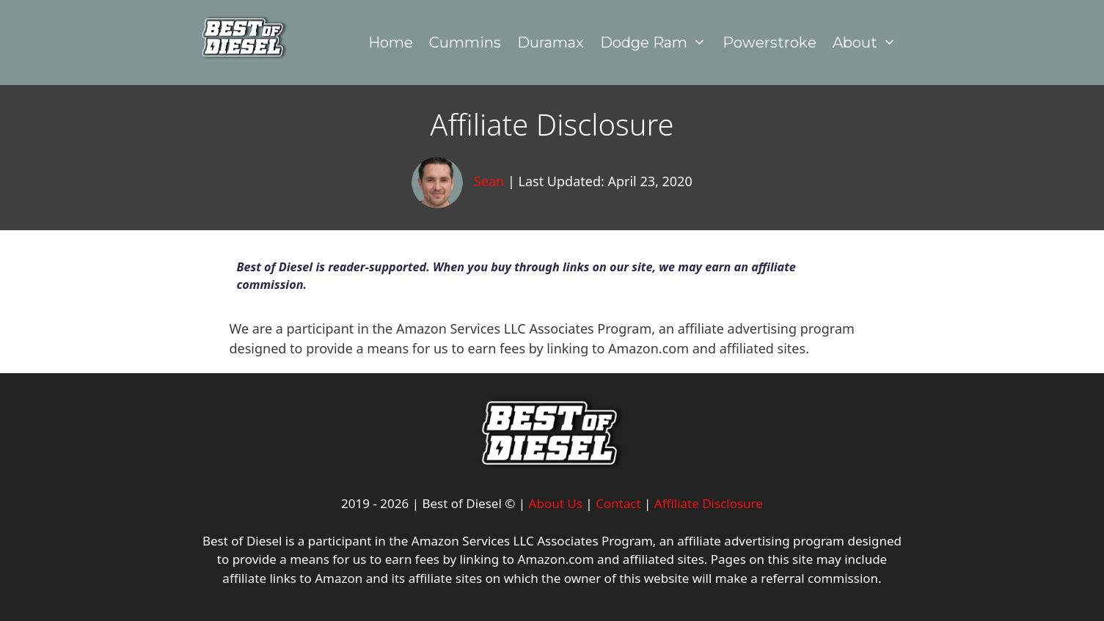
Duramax (550, 42)
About (868, 42)
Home (390, 42)
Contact (618, 503)
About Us (555, 503)
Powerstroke (769, 42)
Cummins (465, 42)
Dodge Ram (657, 42)
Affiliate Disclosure (708, 503)
